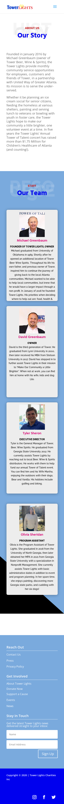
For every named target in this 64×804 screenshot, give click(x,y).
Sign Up (48, 753)
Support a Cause (17, 694)
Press (10, 660)
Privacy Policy (15, 666)
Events (10, 700)
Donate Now (14, 689)
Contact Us (13, 654)
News (9, 706)
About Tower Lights (18, 683)
